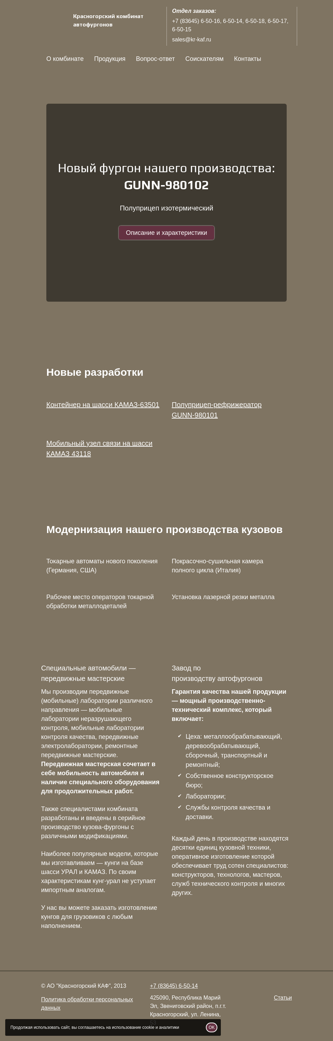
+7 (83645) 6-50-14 (174, 986)
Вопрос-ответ (155, 58)
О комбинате (65, 58)
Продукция (109, 58)
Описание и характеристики (166, 232)
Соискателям (204, 58)
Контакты (247, 58)
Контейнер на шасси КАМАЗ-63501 (103, 404)
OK (212, 1027)
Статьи (283, 998)
